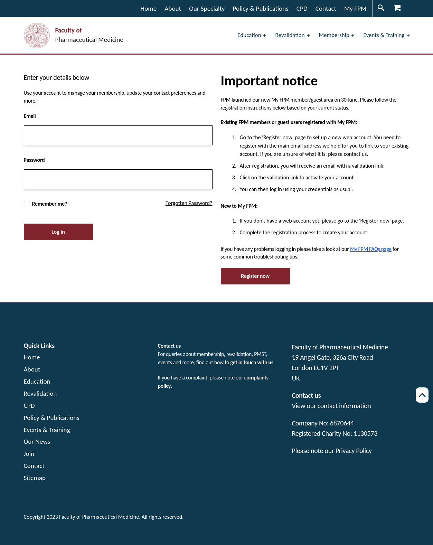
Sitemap (35, 478)
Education (37, 381)
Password (34, 160)
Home (32, 357)
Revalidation (40, 393)
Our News (37, 441)
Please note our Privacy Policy (332, 451)
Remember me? (49, 203)
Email (30, 116)
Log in (58, 231)
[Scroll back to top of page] (422, 395)
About (32, 369)
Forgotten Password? (189, 203)
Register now (255, 276)
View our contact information (331, 406)
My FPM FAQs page (371, 249)
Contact (34, 466)
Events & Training (47, 430)
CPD (29, 406)
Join (29, 454)
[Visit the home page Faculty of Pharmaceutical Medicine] (73, 35)
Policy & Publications (51, 418)
